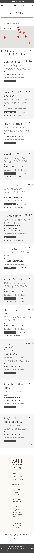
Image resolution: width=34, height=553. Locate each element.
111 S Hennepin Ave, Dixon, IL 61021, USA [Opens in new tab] (15, 427)
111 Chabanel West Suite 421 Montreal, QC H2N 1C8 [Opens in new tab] (17, 478)
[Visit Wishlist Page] (31, 5)
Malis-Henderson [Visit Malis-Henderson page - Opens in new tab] (19, 77)
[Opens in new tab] (8, 84)
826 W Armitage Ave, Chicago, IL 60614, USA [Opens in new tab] (16, 159)
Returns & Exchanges (17, 518)
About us (17, 492)
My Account (17, 509)
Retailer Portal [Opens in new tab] (17, 525)
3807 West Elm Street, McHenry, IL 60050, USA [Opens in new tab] (17, 284)
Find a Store (17, 527)
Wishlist (17, 511)
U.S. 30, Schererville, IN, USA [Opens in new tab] (16, 393)
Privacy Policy (16, 534)
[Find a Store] (5, 5)
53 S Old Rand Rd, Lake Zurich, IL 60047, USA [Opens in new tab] (16, 101)
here (17, 551)
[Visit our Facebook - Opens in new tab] (14, 468)
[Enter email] (17, 540)
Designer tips (17, 498)
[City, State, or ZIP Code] (17, 19)
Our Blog (17, 496)
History (17, 494)
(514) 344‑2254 (17, 483)
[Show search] (28, 5)
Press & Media (17, 512)
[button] (2, 5)
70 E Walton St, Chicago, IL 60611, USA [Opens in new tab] (18, 253)
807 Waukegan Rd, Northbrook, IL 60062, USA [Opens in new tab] (18, 67)
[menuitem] (2, 5)
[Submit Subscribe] (27, 540)
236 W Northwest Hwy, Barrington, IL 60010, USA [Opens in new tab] (17, 129)
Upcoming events (17, 499)
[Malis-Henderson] (17, 5)
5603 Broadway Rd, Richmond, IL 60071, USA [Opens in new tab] (17, 359)
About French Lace (17, 501)
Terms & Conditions (8, 534)
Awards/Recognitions (17, 514)
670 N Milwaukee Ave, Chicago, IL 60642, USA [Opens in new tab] (16, 190)
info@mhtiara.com (17, 484)
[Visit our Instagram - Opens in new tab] (20, 468)
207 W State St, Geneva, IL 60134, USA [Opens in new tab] (17, 318)
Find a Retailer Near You (17, 1)
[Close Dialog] (1, 548)
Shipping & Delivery (17, 516)
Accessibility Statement (25, 534)
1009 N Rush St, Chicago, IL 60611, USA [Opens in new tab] (17, 221)
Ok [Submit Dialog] (32, 548)
